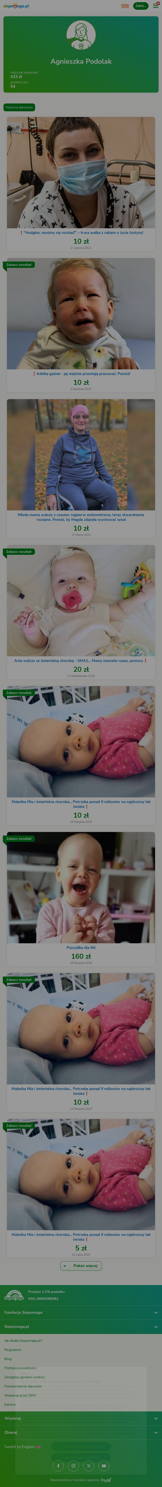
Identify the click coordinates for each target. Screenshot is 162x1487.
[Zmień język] (12, 1362)
